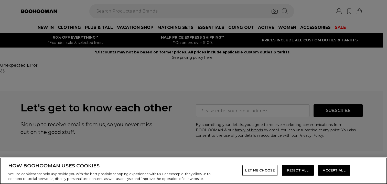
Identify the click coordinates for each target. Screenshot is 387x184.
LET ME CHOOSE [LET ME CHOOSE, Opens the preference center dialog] (260, 170)
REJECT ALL (297, 170)
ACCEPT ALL (334, 170)
